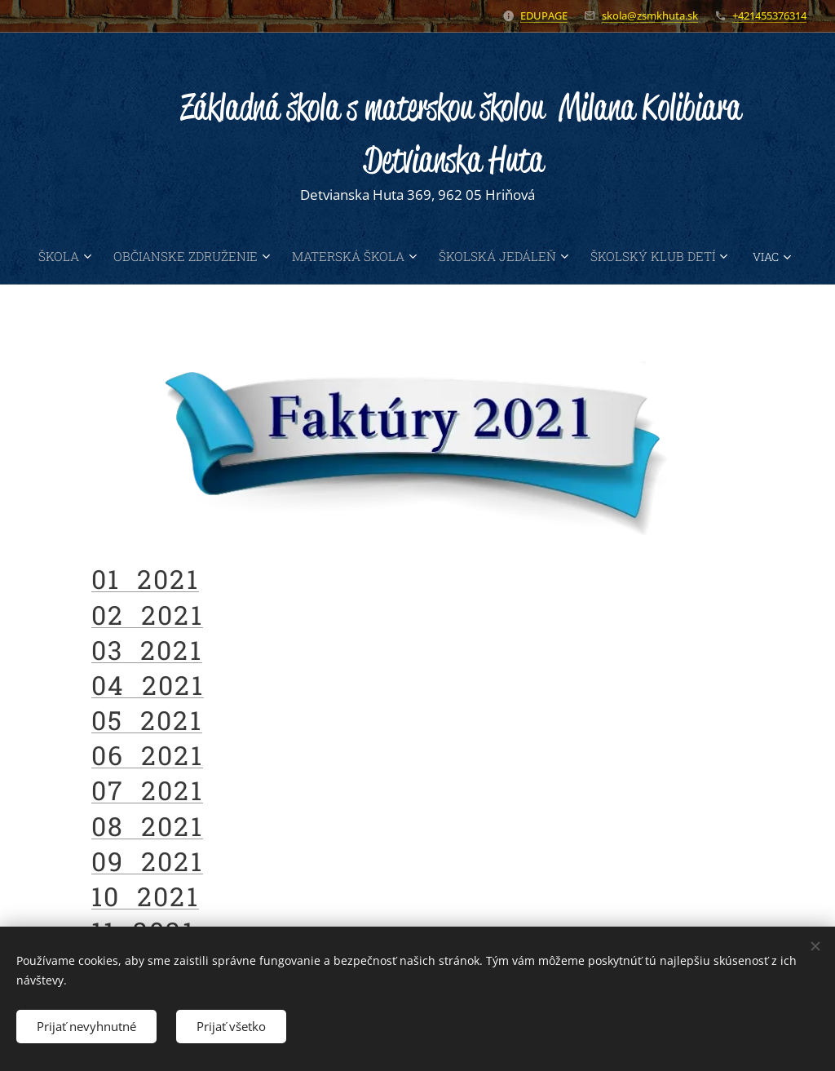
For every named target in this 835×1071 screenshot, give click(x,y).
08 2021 (147, 825)
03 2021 (146, 648)
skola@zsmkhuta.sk (650, 15)
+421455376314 (769, 15)
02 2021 (147, 613)
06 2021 (147, 754)
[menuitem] (94, 256)
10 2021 (145, 896)
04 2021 (147, 683)
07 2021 (147, 790)
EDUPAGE (544, 15)
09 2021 (147, 860)
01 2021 (145, 578)
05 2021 (146, 719)
